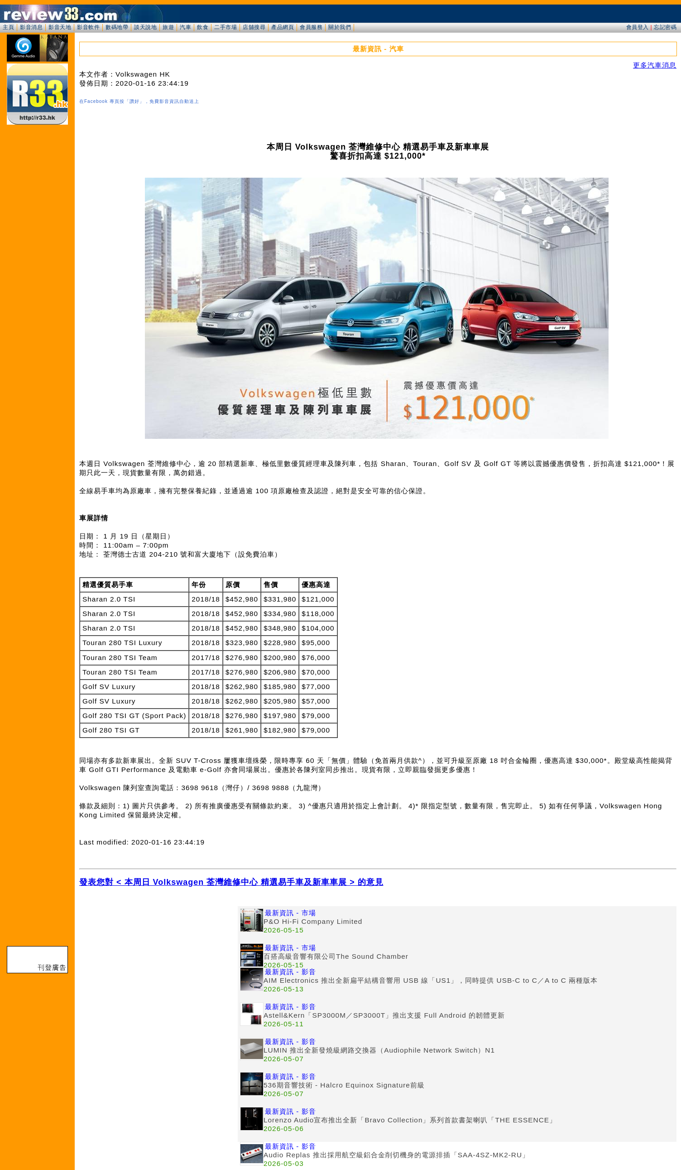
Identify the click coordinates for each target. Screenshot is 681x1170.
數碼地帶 (117, 27)
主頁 (8, 27)
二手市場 (225, 27)
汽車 (185, 27)
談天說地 (145, 27)
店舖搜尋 (254, 27)
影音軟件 (88, 27)
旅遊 (168, 27)
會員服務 (311, 27)
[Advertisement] (158, 969)
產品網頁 (282, 27)
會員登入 (637, 27)
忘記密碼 (665, 27)
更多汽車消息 (654, 65)
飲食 (202, 27)
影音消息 (31, 27)
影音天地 (59, 27)
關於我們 (339, 27)
